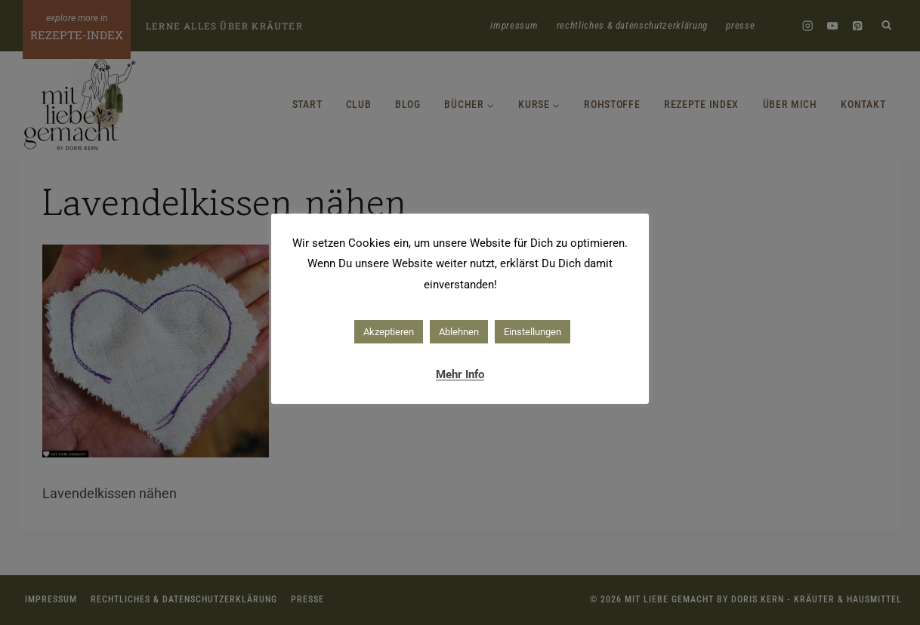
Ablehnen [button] (459, 331)
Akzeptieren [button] (388, 331)
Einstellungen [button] (532, 331)
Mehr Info (460, 374)
